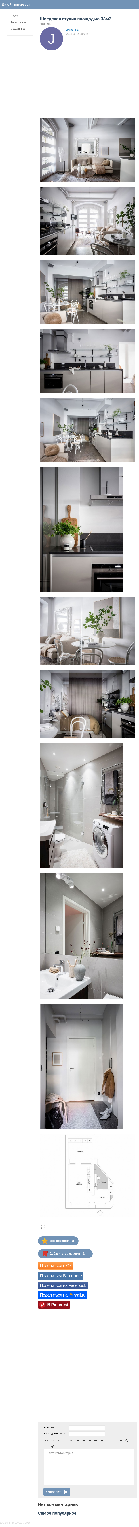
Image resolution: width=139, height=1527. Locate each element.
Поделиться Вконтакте (61, 1275)
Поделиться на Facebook (63, 1285)
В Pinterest (57, 1304)
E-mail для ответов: (54, 1433)
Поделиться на (62, 1295)
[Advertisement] (87, 77)
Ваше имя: (49, 1427)
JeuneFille (72, 30)
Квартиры (45, 23)
